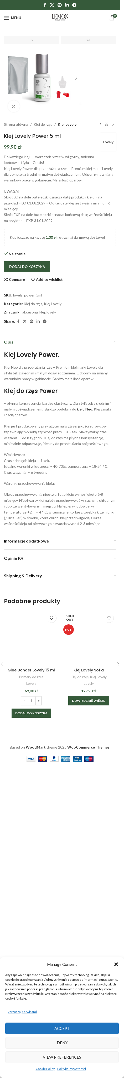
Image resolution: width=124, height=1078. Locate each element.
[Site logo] (60, 17)
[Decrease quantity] (24, 700)
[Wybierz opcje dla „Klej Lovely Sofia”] (88, 700)
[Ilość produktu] (31, 700)
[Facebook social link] (45, 5)
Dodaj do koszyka (27, 267)
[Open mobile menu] (12, 18)
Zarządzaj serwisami (22, 1012)
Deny (62, 1042)
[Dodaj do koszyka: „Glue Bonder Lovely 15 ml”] (31, 713)
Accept (62, 1028)
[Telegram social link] (74, 5)
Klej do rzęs (43, 124)
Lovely (108, 142)
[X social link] (52, 5)
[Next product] (113, 124)
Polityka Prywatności (71, 1069)
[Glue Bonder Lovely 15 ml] (31, 638)
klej (42, 312)
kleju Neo (84, 409)
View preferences (62, 1057)
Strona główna (16, 124)
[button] (116, 964)
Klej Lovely (67, 124)
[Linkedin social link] (67, 5)
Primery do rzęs (31, 677)
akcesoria (30, 312)
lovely (51, 312)
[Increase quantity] (38, 700)
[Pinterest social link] (59, 5)
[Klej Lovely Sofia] (88, 638)
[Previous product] (100, 124)
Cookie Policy (45, 1069)
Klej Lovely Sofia (89, 670)
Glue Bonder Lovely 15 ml (31, 670)
